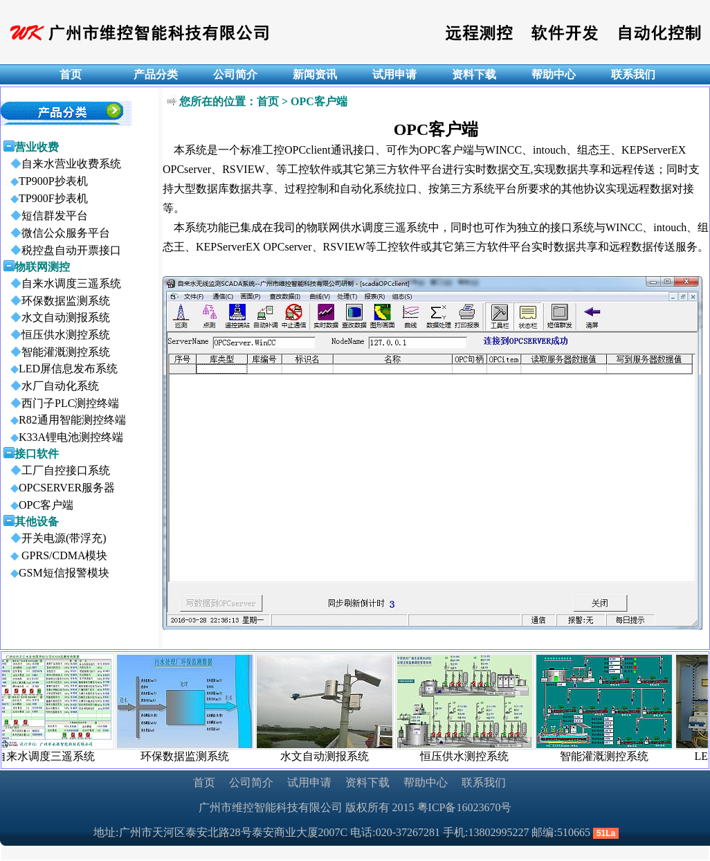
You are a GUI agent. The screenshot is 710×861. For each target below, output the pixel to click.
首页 (204, 782)
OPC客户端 (37, 505)
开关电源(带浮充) (54, 538)
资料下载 (367, 782)
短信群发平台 (45, 215)
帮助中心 (425, 782)
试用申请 (309, 782)
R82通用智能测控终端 (64, 420)
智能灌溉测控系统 (56, 352)
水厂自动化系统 (50, 386)
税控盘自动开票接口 (61, 250)
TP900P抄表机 (45, 181)
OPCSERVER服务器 (58, 487)
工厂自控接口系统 (56, 470)
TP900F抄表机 (45, 198)
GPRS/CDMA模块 (54, 555)
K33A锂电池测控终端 (62, 437)
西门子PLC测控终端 (60, 403)
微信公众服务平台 (56, 233)
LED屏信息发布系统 (60, 368)
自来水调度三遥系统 (61, 283)
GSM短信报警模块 (55, 573)
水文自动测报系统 (56, 317)
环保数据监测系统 (56, 301)
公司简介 (251, 782)
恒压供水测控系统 (56, 335)
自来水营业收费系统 (61, 164)
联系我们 (484, 782)
